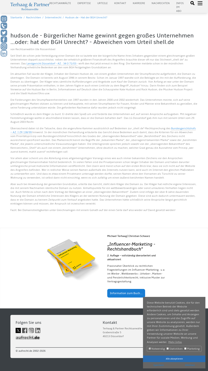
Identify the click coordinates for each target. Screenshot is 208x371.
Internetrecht (53, 17)
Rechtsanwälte (60, 3)
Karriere (139, 3)
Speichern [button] (158, 365)
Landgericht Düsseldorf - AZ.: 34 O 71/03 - (52, 63)
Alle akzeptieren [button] (174, 358)
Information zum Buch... (126, 293)
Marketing (192, 348)
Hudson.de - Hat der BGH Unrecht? (86, 17)
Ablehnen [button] (190, 365)
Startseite (16, 17)
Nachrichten (161, 3)
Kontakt (120, 3)
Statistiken (175, 348)
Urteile (102, 3)
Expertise (84, 3)
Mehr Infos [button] (175, 342)
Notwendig (157, 348)
